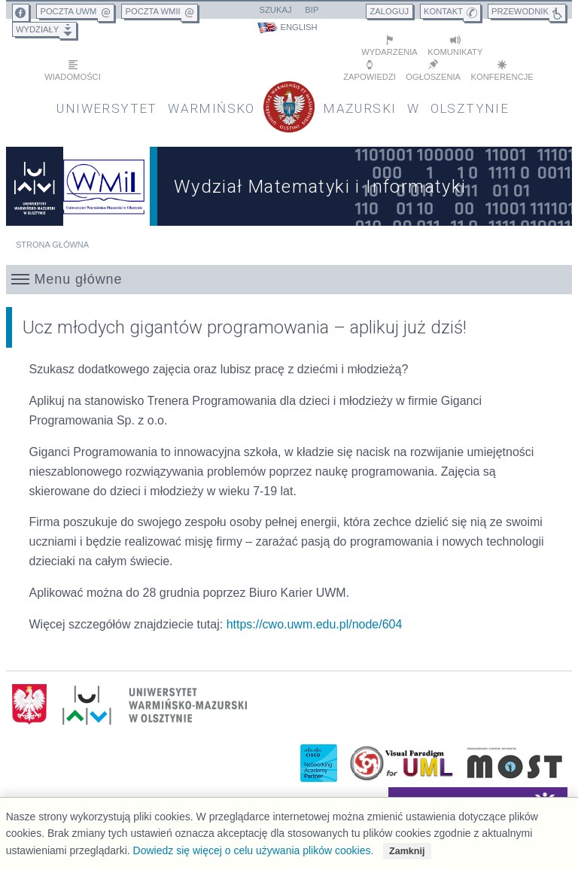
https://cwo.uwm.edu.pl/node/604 (315, 624)
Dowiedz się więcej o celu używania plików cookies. (253, 850)
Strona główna (52, 244)
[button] (289, 279)
